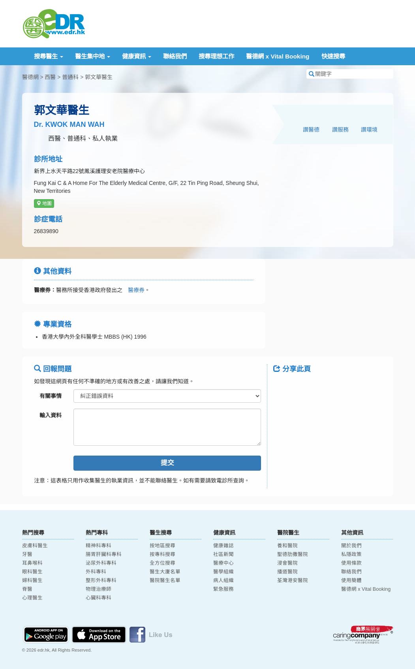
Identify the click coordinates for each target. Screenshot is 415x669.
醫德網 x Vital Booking (277, 56)
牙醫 (27, 554)
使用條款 (351, 563)
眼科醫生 (32, 572)
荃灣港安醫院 (292, 580)
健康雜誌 (223, 545)
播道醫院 (287, 572)
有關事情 (50, 396)
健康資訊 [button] (136, 56)
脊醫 (27, 589)
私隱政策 (351, 554)
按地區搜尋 (162, 545)
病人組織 (223, 580)
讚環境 (369, 129)
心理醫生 (32, 598)
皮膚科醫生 (35, 545)
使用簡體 (351, 580)
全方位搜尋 (162, 563)
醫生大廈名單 (165, 572)
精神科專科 (98, 545)
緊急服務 (223, 589)
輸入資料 (50, 415)
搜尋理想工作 (216, 56)
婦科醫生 (32, 580)
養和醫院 (287, 545)
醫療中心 (223, 563)
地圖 (44, 203)
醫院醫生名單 (165, 580)
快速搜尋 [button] (333, 56)
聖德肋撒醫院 (292, 554)
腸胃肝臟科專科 (104, 554)
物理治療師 (98, 589)
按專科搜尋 (162, 554)
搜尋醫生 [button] (48, 56)
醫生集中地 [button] (92, 56)
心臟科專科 (98, 598)
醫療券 (133, 290)
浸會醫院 (287, 563)
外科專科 (96, 572)
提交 (167, 463)
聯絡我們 (175, 56)
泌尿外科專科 (101, 563)
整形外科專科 (101, 580)
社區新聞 (223, 554)
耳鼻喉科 (32, 563)
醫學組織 (223, 572)
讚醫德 (311, 129)
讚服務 (340, 129)
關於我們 (351, 545)
